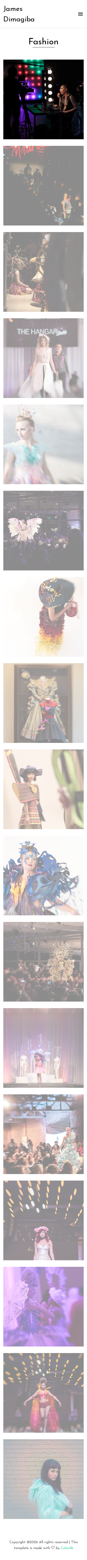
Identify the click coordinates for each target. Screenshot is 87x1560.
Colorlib (67, 1548)
